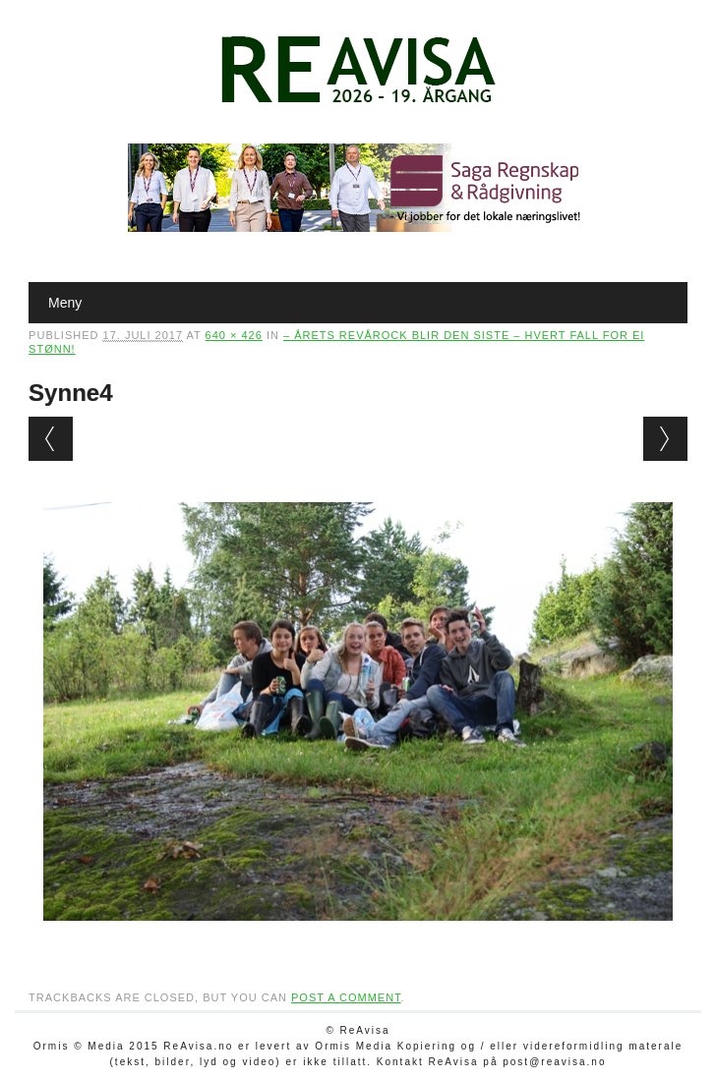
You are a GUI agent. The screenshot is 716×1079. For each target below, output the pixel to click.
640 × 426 (234, 335)
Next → (665, 439)
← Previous (51, 439)
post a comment (346, 997)
